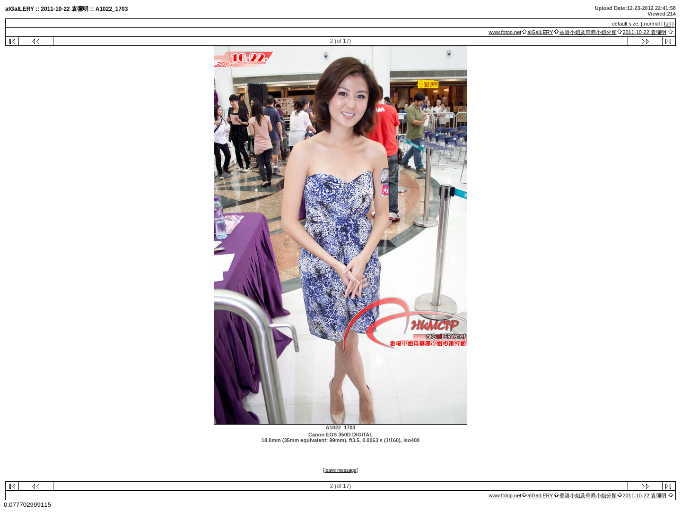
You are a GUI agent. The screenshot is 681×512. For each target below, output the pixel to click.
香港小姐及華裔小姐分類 (588, 32)
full (667, 23)
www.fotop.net (505, 32)
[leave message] (340, 470)
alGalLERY (540, 32)
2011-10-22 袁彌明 (644, 32)
